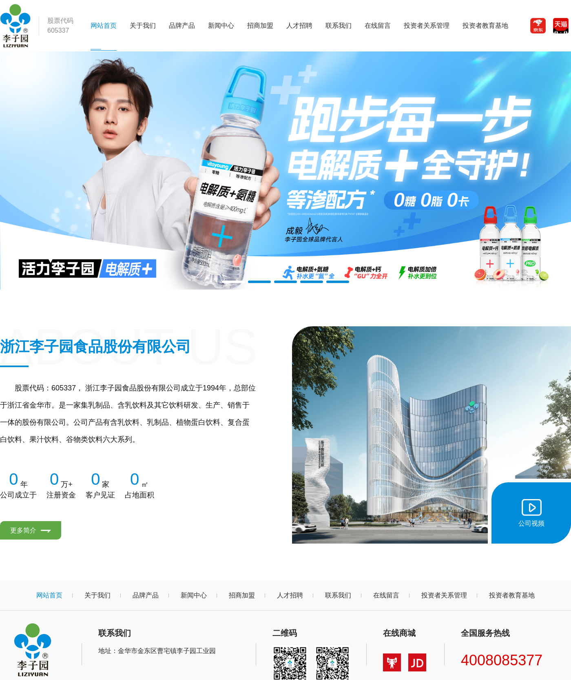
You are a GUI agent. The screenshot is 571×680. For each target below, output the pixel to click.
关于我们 (143, 25)
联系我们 (338, 25)
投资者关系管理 (426, 25)
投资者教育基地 (485, 25)
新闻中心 (221, 25)
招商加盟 (260, 25)
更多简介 (30, 530)
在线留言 (378, 25)
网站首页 (104, 25)
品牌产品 (182, 25)
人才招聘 (299, 25)
